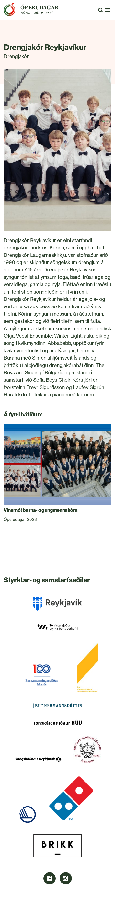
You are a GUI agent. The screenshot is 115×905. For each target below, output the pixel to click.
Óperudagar (39, 7)
